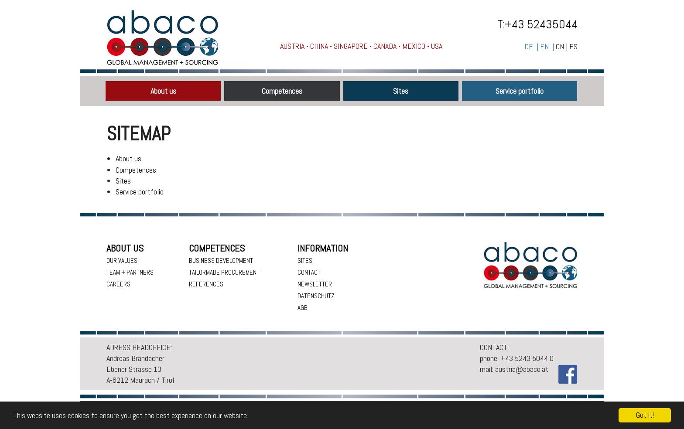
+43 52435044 (541, 24)
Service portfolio (520, 91)
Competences (282, 91)
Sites (400, 91)
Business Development (221, 260)
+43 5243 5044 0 (527, 358)
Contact (309, 272)
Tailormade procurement (224, 272)
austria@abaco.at (521, 369)
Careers (118, 284)
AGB (303, 307)
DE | (532, 46)
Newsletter (315, 284)
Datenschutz (316, 296)
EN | (548, 46)
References (206, 284)
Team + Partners (130, 272)
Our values (121, 260)
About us (163, 91)
